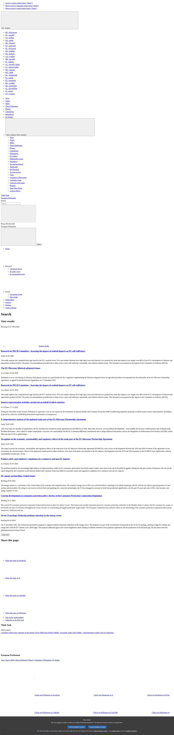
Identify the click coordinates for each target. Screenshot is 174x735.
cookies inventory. (131, 733)
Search (3, 201)
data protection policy (101, 733)
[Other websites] (50, 127)
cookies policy (115, 733)
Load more (5, 535)
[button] (89, 259)
